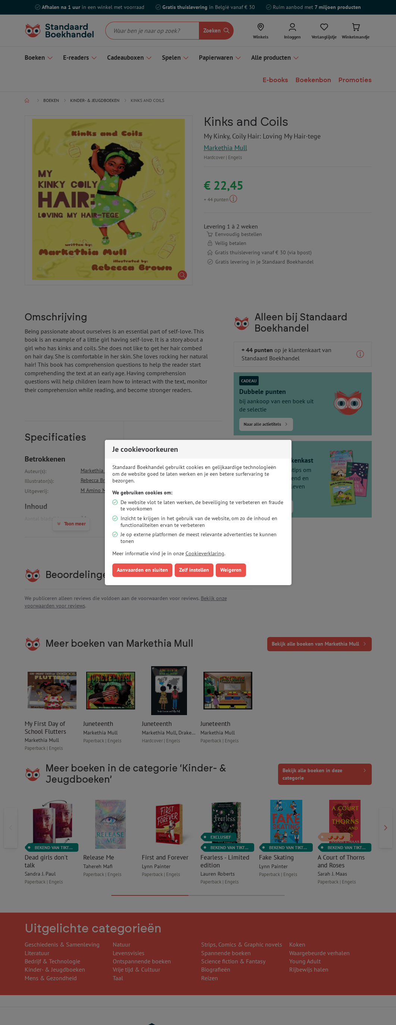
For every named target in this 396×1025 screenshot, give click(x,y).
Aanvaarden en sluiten (142, 569)
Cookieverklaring (204, 553)
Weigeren (230, 569)
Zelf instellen (194, 569)
